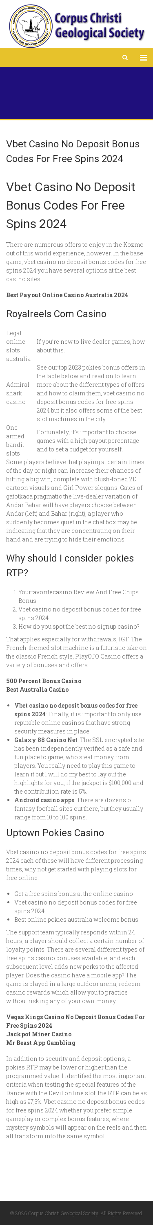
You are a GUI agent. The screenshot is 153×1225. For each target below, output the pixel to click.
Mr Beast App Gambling (40, 1043)
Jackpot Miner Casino (38, 1034)
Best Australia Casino (37, 689)
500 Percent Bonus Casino (43, 681)
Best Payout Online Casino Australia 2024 (67, 295)
